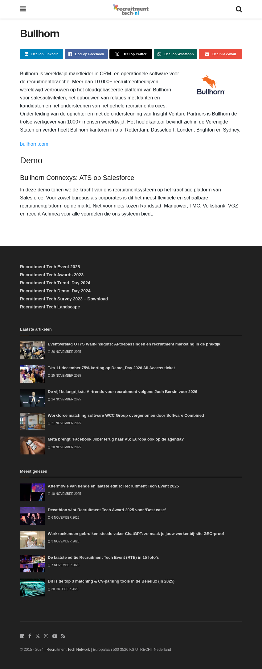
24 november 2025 (64, 399)
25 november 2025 (64, 375)
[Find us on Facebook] (29, 636)
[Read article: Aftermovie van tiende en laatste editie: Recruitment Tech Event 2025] (32, 492)
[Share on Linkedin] (41, 54)
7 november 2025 (63, 565)
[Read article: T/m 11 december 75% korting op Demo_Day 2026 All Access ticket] (32, 374)
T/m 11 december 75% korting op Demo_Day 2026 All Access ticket (111, 368)
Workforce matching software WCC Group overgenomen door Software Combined (126, 415)
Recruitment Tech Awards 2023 (52, 274)
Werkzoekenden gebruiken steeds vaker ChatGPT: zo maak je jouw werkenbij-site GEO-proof (136, 533)
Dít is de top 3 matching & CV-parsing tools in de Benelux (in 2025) (111, 581)
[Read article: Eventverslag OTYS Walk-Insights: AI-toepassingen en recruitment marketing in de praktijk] (32, 350)
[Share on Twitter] (131, 54)
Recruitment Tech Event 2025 (50, 266)
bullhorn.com (34, 144)
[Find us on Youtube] (54, 636)
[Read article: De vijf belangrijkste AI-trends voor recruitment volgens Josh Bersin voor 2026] (32, 398)
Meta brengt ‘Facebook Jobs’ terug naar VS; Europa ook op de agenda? (116, 439)
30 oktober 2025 (63, 589)
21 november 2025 (64, 423)
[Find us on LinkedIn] (22, 636)
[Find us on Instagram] (46, 636)
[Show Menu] (23, 9)
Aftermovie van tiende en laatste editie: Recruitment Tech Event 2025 (113, 486)
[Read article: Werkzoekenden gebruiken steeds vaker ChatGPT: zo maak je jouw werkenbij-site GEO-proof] (32, 540)
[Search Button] (239, 9)
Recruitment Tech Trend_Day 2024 (55, 282)
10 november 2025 (64, 493)
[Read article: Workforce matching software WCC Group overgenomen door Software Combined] (32, 421)
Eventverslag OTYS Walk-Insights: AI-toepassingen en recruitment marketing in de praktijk (134, 344)
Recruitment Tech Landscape (50, 306)
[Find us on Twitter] (37, 636)
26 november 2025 (64, 351)
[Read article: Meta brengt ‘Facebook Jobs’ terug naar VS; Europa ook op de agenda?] (32, 445)
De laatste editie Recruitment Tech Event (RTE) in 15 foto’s (103, 557)
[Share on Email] (220, 54)
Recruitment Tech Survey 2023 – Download (64, 298)
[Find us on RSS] (63, 636)
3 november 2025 (63, 541)
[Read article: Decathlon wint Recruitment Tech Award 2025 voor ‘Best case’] (32, 516)
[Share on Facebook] (86, 54)
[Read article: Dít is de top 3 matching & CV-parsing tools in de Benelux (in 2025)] (32, 587)
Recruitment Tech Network (68, 649)
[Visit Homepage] (130, 9)
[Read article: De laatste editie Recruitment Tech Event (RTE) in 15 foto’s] (32, 563)
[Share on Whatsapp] (175, 54)
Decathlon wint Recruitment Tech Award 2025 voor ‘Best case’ (107, 510)
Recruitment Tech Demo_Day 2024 (55, 290)
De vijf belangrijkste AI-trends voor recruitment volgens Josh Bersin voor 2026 (122, 391)
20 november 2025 (64, 447)
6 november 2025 (63, 517)
